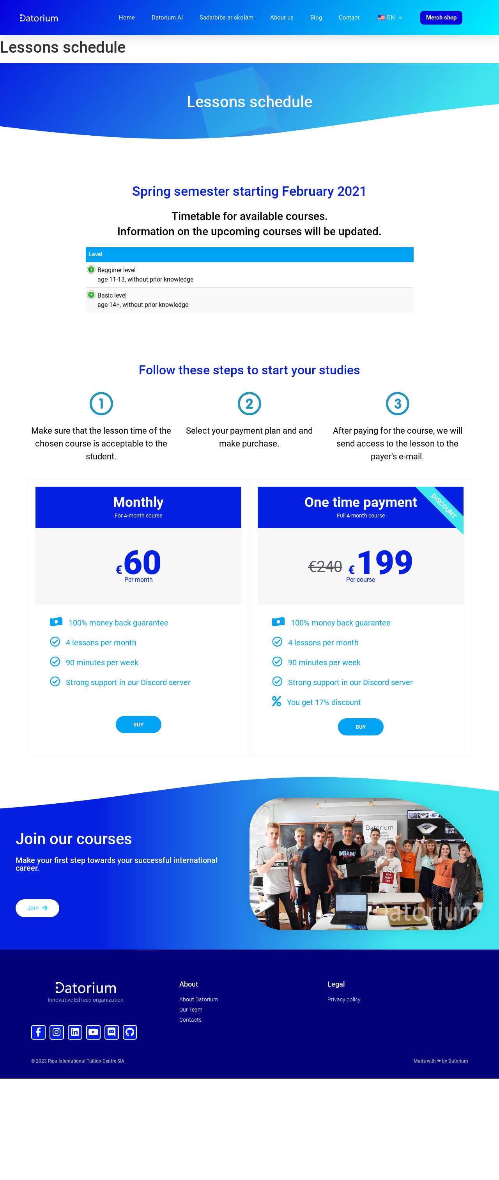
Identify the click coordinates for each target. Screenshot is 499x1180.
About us (282, 17)
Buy (138, 724)
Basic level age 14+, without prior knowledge (134, 300)
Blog (316, 17)
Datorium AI (167, 17)
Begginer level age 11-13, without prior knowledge (137, 274)
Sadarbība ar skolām (226, 17)
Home (127, 17)
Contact (349, 17)
